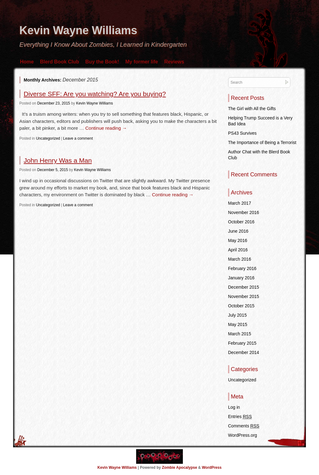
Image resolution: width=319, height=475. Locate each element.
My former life (141, 61)
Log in (234, 407)
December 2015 (243, 287)
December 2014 (243, 352)
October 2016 (241, 221)
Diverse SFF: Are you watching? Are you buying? (95, 93)
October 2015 (241, 305)
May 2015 (237, 324)
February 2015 (242, 343)
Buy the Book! (102, 61)
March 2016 (239, 259)
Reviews (174, 61)
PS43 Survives (242, 133)
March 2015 (239, 333)
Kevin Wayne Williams (78, 30)
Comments (243, 426)
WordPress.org (242, 435)
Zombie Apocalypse (180, 467)
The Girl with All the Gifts (252, 108)
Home (27, 61)
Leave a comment (78, 138)
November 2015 (243, 296)
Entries (240, 416)
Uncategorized (48, 138)
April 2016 (238, 249)
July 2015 (237, 315)
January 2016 (241, 277)
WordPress (211, 467)
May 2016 (237, 240)
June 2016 (238, 231)
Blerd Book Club (59, 61)
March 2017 (239, 203)
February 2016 (242, 268)
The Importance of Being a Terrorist (262, 142)
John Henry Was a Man (58, 160)
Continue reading (106, 128)
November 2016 (243, 212)
